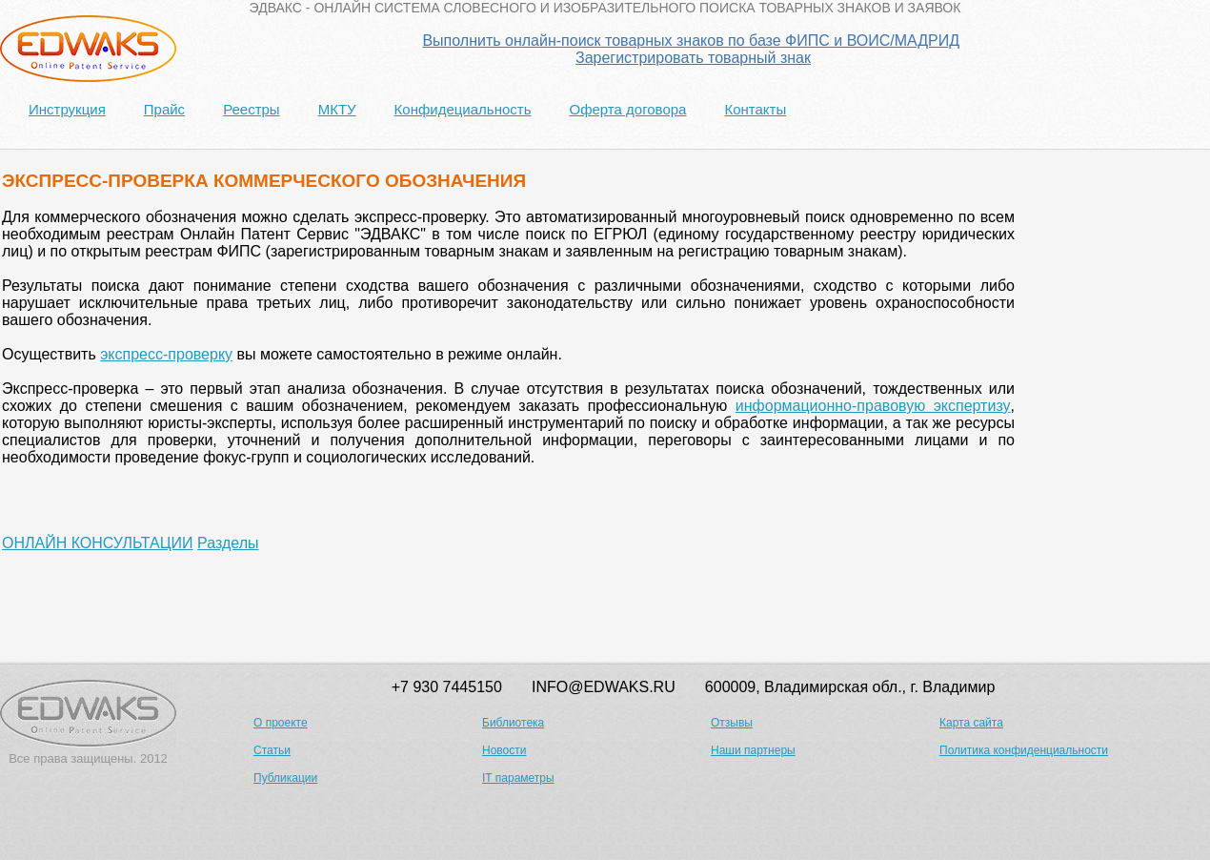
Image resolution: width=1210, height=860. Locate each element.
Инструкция (67, 109)
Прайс (164, 109)
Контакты (755, 109)
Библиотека (513, 722)
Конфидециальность (463, 109)
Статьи (272, 750)
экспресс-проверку (166, 354)
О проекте (280, 722)
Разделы (227, 543)
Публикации (285, 778)
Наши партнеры (753, 750)
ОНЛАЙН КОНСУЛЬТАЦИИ (97, 543)
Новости (504, 750)
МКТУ (337, 109)
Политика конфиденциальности (1023, 750)
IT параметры (518, 778)
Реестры (251, 109)
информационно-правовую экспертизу (873, 406)
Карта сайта (971, 722)
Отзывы (732, 722)
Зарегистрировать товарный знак (693, 58)
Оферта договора (627, 109)
